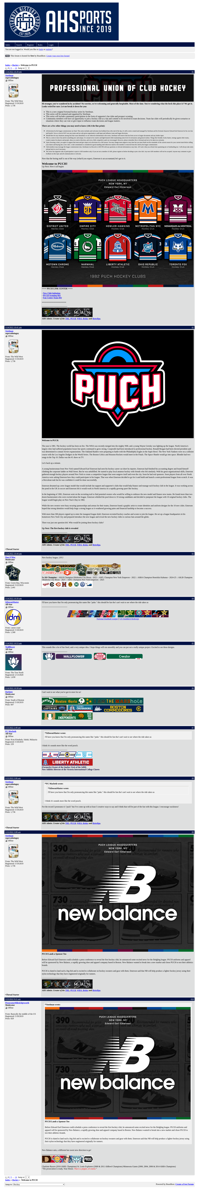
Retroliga (96, 319)
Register (30, 45)
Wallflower (10, 647)
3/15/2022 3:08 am (13, 832)
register (49, 49)
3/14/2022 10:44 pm (13, 554)
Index (7, 45)
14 (16, 68)
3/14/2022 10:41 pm (13, 327)
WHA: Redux (82, 319)
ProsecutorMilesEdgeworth (17, 1003)
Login (51, 45)
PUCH (73, 319)
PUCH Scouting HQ (52, 295)
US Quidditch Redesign (129, 619)
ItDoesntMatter (12, 602)
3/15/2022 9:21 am (13, 999)
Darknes (9, 692)
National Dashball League (107, 619)
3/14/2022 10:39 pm (13, 72)
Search (19, 45)
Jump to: (35, 1184)
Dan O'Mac (10, 557)
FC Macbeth (10, 731)
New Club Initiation (51, 293)
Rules (40, 45)
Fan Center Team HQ (52, 298)
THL (67, 319)
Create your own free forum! (58, 56)
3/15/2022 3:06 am (13, 778)
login (41, 49)
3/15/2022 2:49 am (13, 728)
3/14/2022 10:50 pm (13, 598)
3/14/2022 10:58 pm (13, 688)
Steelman (9, 75)
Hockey (15, 65)
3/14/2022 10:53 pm (13, 643)
